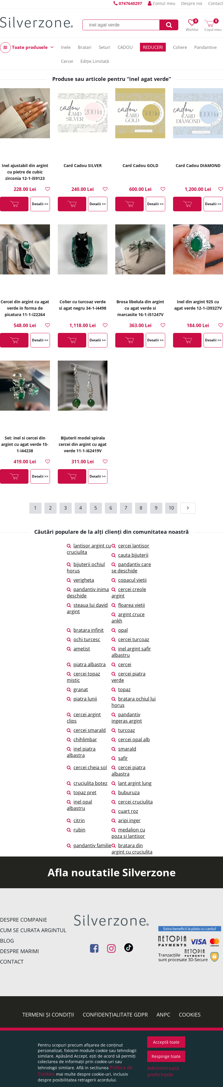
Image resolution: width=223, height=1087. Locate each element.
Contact (215, 3)
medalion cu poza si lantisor (128, 833)
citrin (76, 820)
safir (120, 758)
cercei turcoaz (130, 639)
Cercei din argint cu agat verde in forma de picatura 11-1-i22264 (25, 308)
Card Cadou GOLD (140, 165)
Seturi (104, 47)
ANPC (163, 1014)
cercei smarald (86, 730)
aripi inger (126, 820)
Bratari (84, 47)
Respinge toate (166, 1056)
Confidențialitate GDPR (115, 1014)
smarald (124, 749)
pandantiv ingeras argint (127, 717)
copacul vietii (129, 580)
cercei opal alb (131, 739)
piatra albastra (86, 664)
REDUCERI (153, 47)
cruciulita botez (87, 783)
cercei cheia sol (87, 767)
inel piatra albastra (81, 752)
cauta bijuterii (130, 555)
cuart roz (125, 811)
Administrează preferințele (163, 1071)
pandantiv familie (89, 845)
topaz (121, 689)
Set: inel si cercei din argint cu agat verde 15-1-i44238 (24, 444)
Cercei (67, 61)
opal (120, 630)
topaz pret (81, 792)
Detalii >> (40, 203)
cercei (121, 664)
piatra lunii (82, 699)
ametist (78, 649)
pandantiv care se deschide (131, 567)
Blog (7, 940)
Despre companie (23, 919)
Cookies (190, 1014)
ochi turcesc (83, 639)
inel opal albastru (79, 805)
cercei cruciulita (132, 802)
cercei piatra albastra (128, 770)
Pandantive (205, 47)
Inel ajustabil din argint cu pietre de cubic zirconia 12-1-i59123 (25, 172)
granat (77, 689)
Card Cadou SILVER (83, 165)
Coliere (180, 47)
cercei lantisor (130, 545)
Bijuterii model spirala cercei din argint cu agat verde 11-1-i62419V (83, 444)
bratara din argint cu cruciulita (132, 848)
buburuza (126, 792)
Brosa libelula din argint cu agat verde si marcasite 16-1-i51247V (140, 308)
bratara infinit (85, 630)
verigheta (80, 580)
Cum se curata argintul (33, 930)
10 (171, 508)
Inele (66, 47)
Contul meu (161, 3)
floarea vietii (128, 605)
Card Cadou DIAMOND (198, 165)
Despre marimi (19, 951)
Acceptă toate (166, 1042)
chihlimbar (82, 739)
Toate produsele (27, 47)
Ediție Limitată (94, 61)
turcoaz (123, 730)
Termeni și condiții (48, 1014)
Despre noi (191, 3)
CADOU (125, 47)
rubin (76, 830)
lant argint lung (132, 783)
